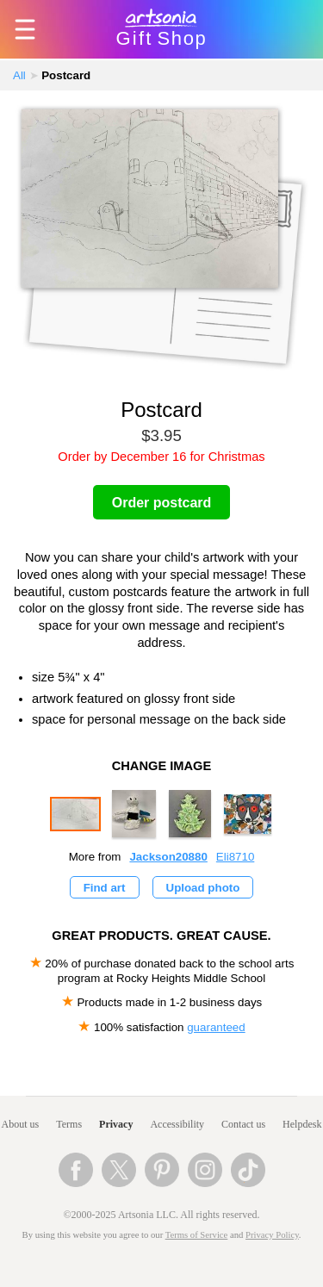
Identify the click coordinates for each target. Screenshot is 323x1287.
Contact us (243, 1124)
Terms (69, 1124)
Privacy (116, 1124)
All (19, 75)
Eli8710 (235, 856)
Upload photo (203, 887)
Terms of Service (196, 1235)
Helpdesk (302, 1124)
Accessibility (177, 1124)
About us (21, 1124)
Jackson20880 (168, 856)
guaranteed (216, 1027)
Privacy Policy (272, 1235)
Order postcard (162, 502)
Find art (105, 887)
